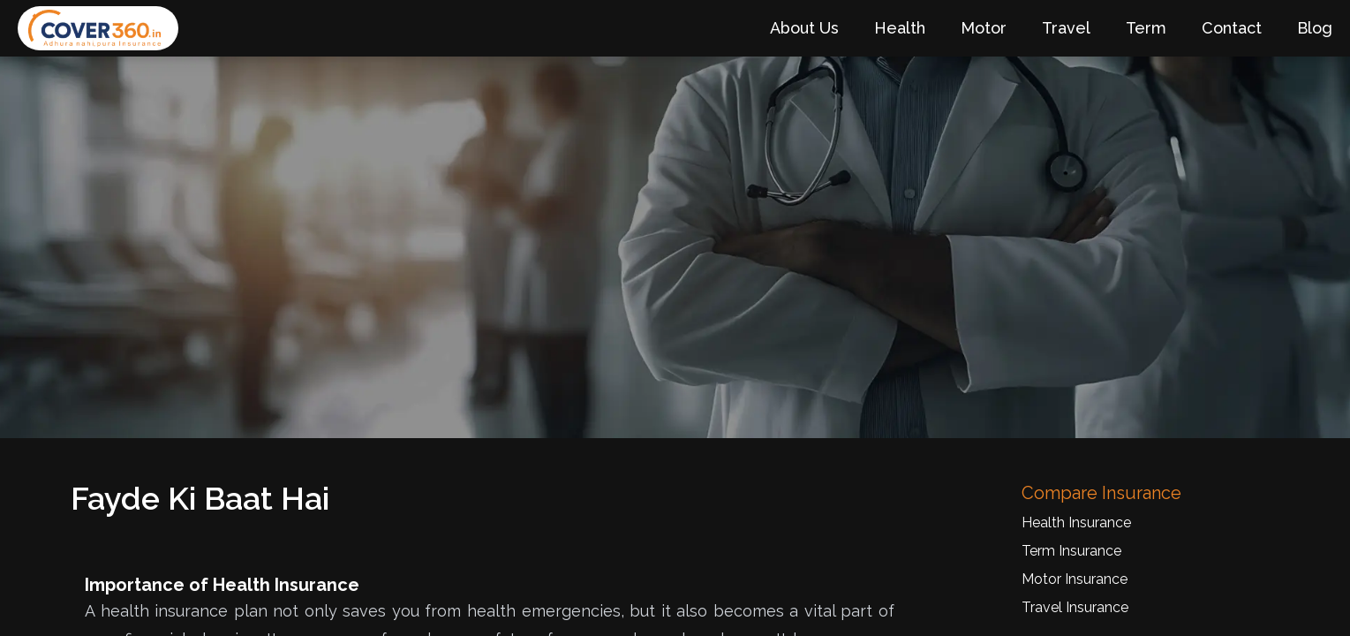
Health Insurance (1076, 522)
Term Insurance (1071, 550)
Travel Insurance (1075, 607)
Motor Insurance (1075, 579)
